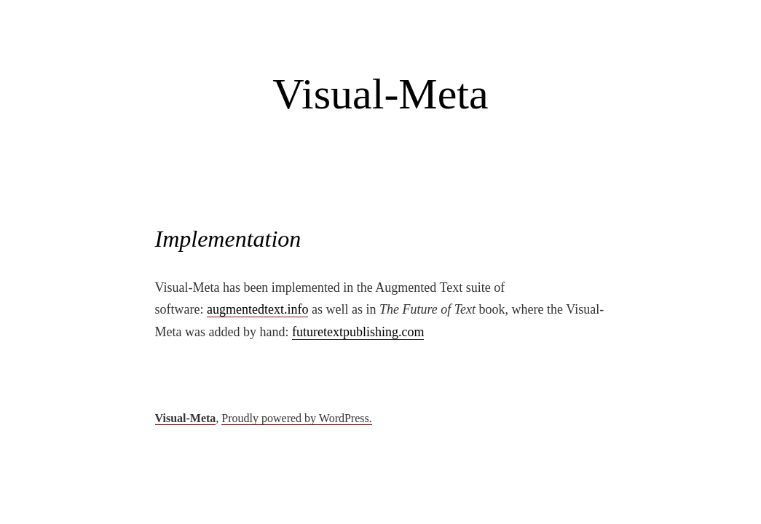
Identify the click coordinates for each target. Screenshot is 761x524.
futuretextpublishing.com (358, 332)
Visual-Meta (380, 94)
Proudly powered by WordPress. (296, 418)
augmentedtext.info (257, 309)
